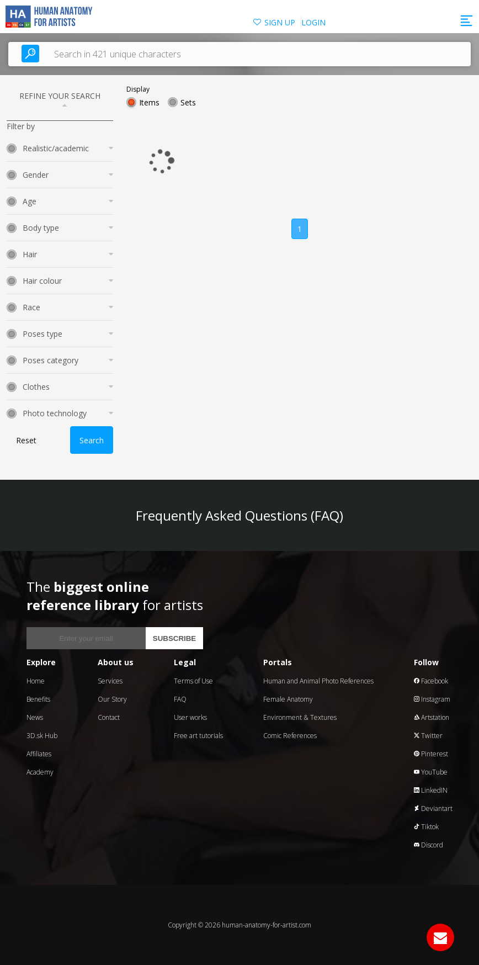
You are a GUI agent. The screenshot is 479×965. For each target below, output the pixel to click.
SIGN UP (279, 22)
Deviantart (433, 808)
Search (91, 440)
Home (35, 681)
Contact (109, 717)
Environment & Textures (300, 717)
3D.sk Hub (41, 735)
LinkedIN (431, 790)
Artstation (431, 717)
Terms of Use (193, 681)
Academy (40, 772)
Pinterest (431, 754)
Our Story (112, 699)
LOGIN (313, 22)
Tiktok (426, 826)
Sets (188, 102)
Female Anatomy (288, 699)
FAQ (180, 699)
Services (110, 681)
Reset (26, 440)
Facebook (431, 681)
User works (190, 717)
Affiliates (38, 754)
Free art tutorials (198, 735)
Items (149, 102)
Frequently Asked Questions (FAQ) (239, 515)
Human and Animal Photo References (318, 681)
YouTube (431, 772)
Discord (428, 845)
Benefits (38, 699)
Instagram (432, 699)
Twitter (428, 735)
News (34, 717)
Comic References (290, 735)
